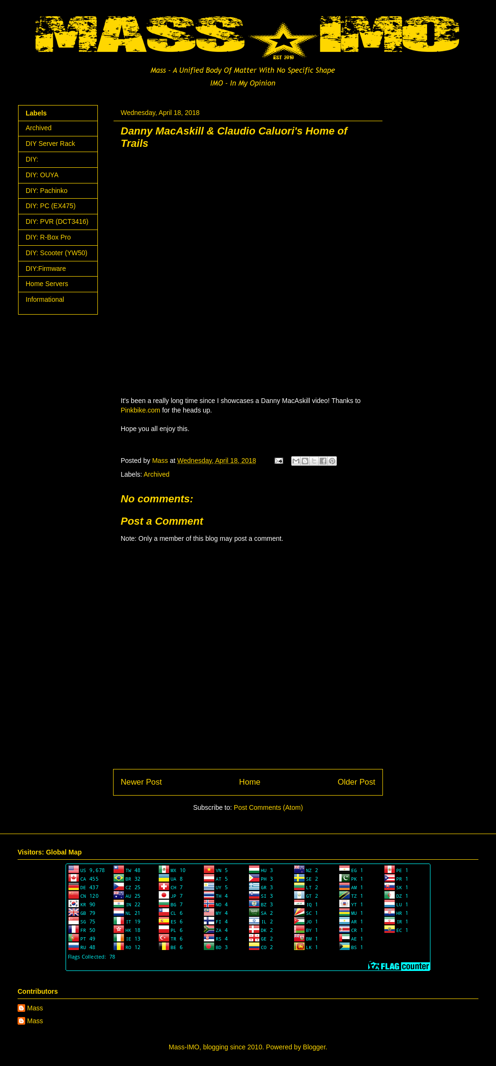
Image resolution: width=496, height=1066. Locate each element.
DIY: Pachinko (46, 190)
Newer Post (141, 782)
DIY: (32, 159)
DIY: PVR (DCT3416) (57, 221)
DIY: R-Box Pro (48, 237)
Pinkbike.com (140, 410)
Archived (156, 474)
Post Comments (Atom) (268, 807)
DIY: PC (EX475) (51, 206)
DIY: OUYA (42, 175)
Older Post (356, 782)
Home (249, 782)
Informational (45, 299)
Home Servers (47, 284)
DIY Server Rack (50, 143)
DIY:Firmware (46, 268)
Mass (35, 1008)
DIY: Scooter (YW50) (56, 253)
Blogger (314, 1047)
